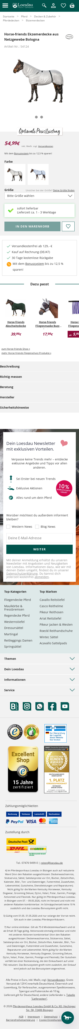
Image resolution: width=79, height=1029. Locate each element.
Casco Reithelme (51, 606)
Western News (22, 527)
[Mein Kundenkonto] (53, 8)
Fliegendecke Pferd (17, 600)
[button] (5, 5)
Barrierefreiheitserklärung (20, 1019)
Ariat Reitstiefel (50, 618)
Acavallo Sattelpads (53, 643)
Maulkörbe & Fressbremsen (14, 607)
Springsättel (12, 646)
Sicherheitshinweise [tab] (14, 407)
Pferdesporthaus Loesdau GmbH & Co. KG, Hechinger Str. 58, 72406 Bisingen (44, 1008)
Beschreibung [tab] (10, 366)
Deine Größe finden (64, 190)
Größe (11, 190)
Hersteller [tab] (7, 397)
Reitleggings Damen (18, 640)
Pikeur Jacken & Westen (56, 624)
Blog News (48, 527)
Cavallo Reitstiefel (52, 600)
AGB (21, 1016)
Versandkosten (45, 146)
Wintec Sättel (49, 637)
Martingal (11, 634)
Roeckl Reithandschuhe (56, 631)
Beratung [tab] (6, 387)
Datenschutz (51, 1016)
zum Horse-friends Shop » (15, 348)
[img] (72, 7)
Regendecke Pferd (17, 615)
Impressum (34, 1016)
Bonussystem (21, 153)
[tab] (36, 117)
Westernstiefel (14, 622)
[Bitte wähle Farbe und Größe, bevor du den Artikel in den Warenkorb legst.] (32, 226)
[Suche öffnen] (44, 5)
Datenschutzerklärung (22, 574)
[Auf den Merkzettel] (68, 226)
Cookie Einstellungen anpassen (56, 1019)
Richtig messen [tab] (11, 377)
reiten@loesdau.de (52, 863)
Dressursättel (13, 628)
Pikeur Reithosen (51, 612)
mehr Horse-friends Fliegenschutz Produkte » (26, 353)
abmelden (42, 577)
